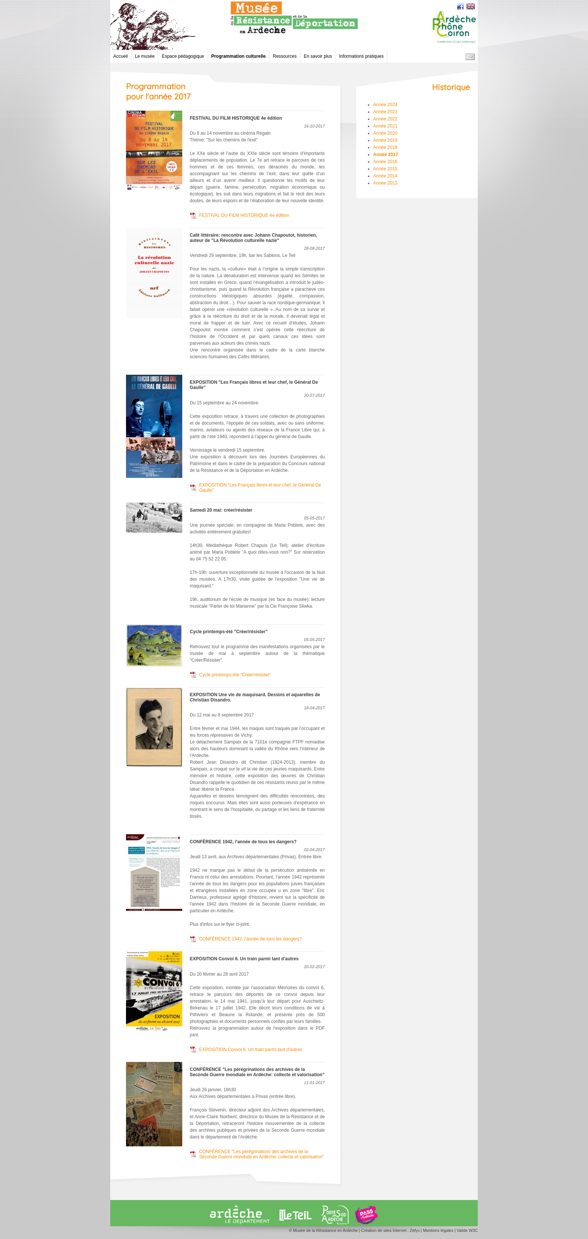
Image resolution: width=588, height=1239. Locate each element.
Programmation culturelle (238, 56)
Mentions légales (438, 1230)
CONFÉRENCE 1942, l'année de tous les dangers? (243, 841)
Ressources (285, 56)
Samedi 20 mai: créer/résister (221, 510)
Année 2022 (385, 119)
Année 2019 (385, 140)
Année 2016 (385, 161)
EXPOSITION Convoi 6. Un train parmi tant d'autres (244, 958)
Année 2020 (385, 133)
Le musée (145, 56)
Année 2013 (385, 183)
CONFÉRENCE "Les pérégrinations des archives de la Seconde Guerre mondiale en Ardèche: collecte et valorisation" (257, 1072)
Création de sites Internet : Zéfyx (390, 1230)
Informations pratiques (361, 56)
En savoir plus (318, 56)
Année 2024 (385, 104)
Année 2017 (385, 154)
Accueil (120, 56)
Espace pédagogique (183, 56)
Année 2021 (385, 126)
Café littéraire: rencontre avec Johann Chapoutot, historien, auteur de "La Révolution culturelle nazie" (253, 238)
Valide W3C (467, 1230)
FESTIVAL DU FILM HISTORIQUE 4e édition (236, 118)
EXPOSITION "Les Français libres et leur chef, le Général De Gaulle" (260, 487)
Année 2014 (385, 176)
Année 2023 (385, 111)
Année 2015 (385, 168)
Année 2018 (385, 147)
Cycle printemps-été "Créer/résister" (228, 631)
